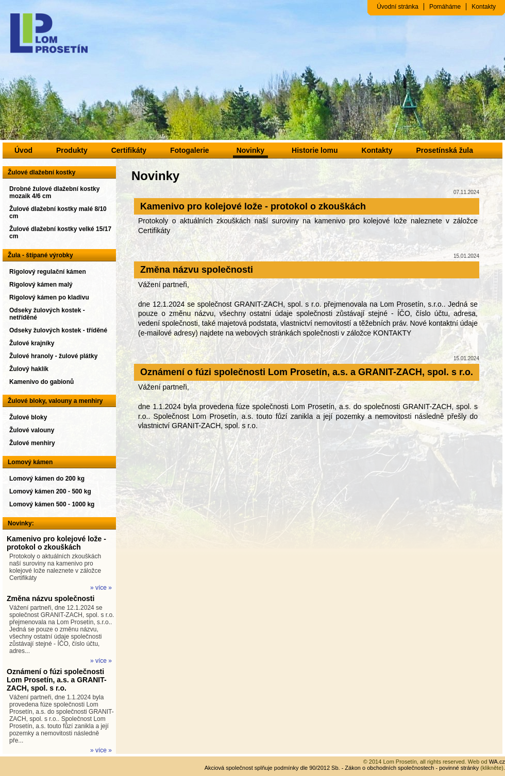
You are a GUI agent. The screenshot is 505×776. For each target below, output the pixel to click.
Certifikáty (128, 150)
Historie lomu (315, 150)
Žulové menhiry (32, 443)
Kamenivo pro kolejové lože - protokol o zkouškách (56, 543)
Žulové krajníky (31, 343)
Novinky (250, 150)
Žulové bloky (28, 417)
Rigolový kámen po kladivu (49, 297)
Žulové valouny (31, 430)
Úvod (23, 150)
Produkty (72, 150)
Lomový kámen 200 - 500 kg (50, 491)
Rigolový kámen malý (41, 284)
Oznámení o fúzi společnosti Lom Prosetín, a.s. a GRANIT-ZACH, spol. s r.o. (57, 679)
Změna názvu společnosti (50, 598)
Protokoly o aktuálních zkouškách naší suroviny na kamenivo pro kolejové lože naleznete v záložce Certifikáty (55, 567)
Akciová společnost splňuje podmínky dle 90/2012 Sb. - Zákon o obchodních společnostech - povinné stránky (342, 768)
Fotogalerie (189, 150)
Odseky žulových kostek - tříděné (58, 330)
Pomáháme (445, 6)
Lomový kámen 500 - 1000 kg (51, 504)
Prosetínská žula (444, 150)
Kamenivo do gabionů (41, 381)
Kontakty (484, 6)
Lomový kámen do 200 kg (47, 478)
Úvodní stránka (397, 6)
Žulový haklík (28, 369)
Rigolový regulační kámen (47, 271)
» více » (101, 587)
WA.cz (497, 762)
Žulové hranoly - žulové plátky (53, 356)
